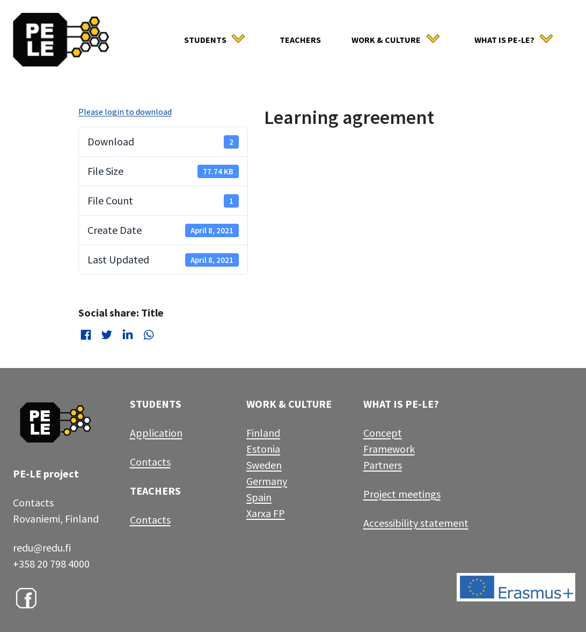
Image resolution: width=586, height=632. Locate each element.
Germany (266, 481)
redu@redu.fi (42, 547)
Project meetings (402, 494)
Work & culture (386, 39)
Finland (263, 432)
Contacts (150, 461)
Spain (259, 497)
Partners (382, 465)
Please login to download (125, 111)
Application (156, 432)
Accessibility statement (415, 523)
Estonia (263, 448)
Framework (389, 448)
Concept (382, 432)
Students (205, 39)
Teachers (300, 39)
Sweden (264, 465)
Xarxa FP (265, 513)
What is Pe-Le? (504, 39)
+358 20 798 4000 (51, 563)
